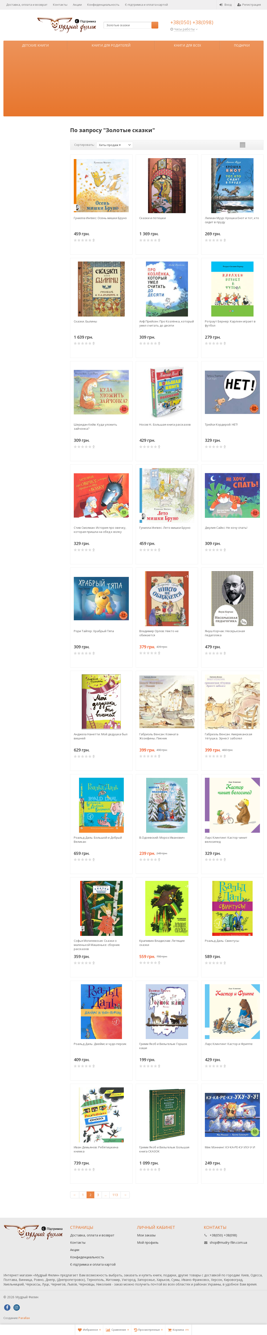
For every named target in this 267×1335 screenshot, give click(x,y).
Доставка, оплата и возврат (27, 5)
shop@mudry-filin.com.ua (228, 1242)
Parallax (24, 1318)
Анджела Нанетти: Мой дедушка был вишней (100, 736)
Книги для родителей (111, 45)
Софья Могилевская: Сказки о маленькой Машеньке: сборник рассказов (97, 945)
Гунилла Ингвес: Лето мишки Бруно (164, 528)
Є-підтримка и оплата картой (146, 5)
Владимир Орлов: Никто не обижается (159, 633)
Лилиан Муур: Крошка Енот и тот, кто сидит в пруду (232, 220)
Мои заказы (146, 1235)
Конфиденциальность (103, 5)
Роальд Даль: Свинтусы (222, 941)
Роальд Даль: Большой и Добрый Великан (98, 839)
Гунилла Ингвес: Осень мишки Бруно (100, 218)
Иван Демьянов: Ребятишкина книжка (96, 1149)
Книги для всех (187, 45)
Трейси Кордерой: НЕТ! (221, 424)
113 (115, 1195)
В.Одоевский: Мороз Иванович (162, 837)
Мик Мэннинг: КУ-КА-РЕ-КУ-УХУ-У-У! (230, 1147)
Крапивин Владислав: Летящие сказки (162, 943)
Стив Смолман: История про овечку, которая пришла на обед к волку (100, 530)
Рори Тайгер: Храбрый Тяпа (94, 631)
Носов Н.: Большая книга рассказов (165, 424)
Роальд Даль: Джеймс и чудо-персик (100, 1044)
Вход (225, 5)
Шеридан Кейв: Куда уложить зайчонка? (95, 426)
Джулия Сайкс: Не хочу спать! (226, 528)
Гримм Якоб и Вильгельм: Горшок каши (163, 1046)
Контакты (60, 5)
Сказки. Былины (85, 321)
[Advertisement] (133, 84)
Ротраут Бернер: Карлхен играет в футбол (230, 323)
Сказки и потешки (152, 218)
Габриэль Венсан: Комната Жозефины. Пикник (158, 736)
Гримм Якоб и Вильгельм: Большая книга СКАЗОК (164, 1149)
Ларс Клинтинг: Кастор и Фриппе (229, 1044)
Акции (77, 5)
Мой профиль (148, 1242)
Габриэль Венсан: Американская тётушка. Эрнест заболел (228, 736)
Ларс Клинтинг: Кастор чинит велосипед (226, 839)
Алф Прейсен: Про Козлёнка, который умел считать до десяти (166, 323)
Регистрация (249, 5)
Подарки (242, 45)
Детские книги (35, 45)
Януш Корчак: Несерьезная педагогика (225, 633)
